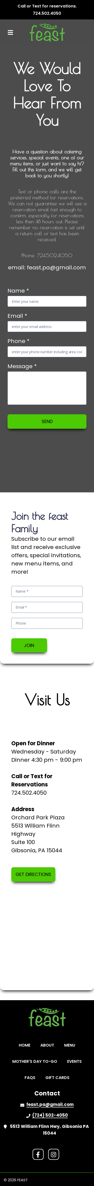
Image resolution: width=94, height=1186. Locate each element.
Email (17, 316)
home (26, 1045)
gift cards (58, 1077)
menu (71, 1045)
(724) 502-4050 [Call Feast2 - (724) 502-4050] (50, 1115)
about (48, 1045)
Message (22, 366)
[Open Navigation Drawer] (10, 32)
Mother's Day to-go (36, 1061)
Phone (19, 341)
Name (18, 291)
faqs (31, 1077)
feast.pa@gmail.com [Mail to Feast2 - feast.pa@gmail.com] (50, 1104)
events (76, 1061)
